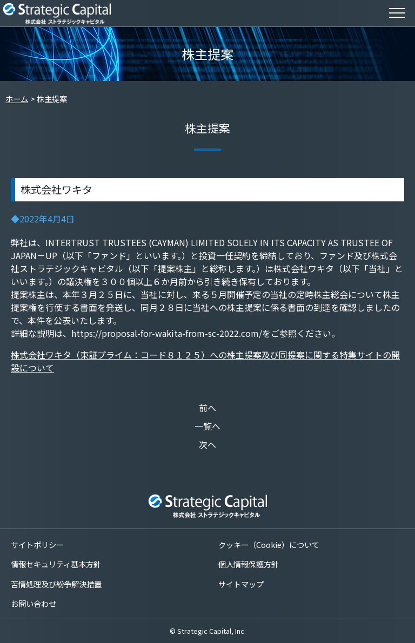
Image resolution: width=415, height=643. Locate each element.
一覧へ (207, 425)
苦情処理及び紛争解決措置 (56, 584)
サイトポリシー (37, 544)
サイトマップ (241, 584)
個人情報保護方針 (248, 564)
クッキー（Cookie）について (268, 544)
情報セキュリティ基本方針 (56, 564)
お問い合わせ (33, 603)
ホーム (16, 98)
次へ (207, 444)
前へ (207, 407)
